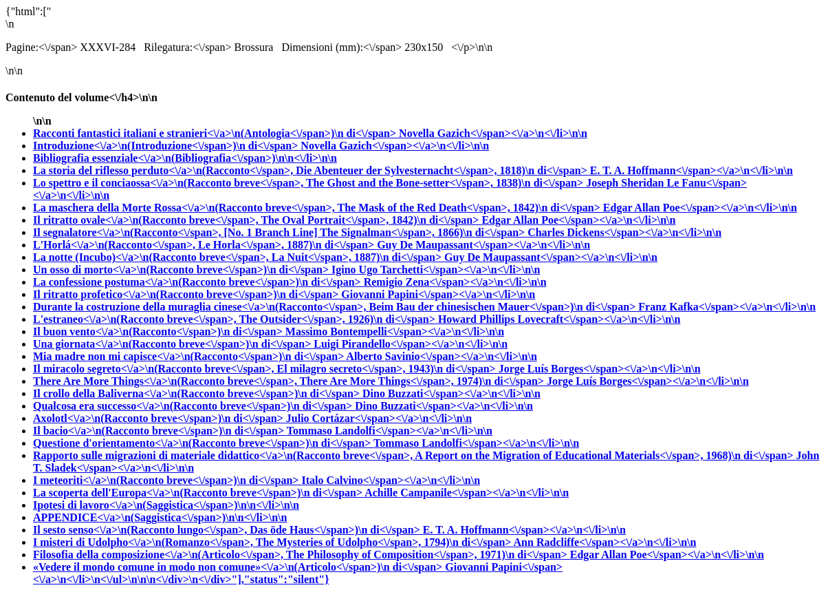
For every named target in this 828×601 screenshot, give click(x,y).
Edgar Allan (700, 207)
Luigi (411, 344)
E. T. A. (691, 170)
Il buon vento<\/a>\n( (159, 331)
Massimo (394, 331)
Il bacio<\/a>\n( (160, 430)
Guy (483, 245)
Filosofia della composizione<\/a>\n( (301, 554)
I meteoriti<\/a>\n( (167, 480)
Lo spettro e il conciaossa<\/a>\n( (309, 183)
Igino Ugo (435, 269)
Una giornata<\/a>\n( (173, 344)
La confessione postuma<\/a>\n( (198, 282)
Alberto (441, 356)
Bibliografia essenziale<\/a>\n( (185, 158)
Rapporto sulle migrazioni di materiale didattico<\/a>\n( (414, 455)
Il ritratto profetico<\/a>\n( (187, 294)
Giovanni (438, 294)
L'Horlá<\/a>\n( (205, 245)
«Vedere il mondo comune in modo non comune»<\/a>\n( (239, 567)
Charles (624, 232)
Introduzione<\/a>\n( (167, 145)
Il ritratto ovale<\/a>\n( (257, 220)
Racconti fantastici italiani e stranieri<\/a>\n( (216, 133)
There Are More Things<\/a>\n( (290, 381)
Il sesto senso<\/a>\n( (228, 530)
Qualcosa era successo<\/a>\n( (194, 406)
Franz (727, 307)
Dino (451, 393)
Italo (390, 480)
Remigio (455, 282)
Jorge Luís (600, 369)
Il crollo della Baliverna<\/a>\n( (197, 393)
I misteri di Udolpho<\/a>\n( (273, 542)
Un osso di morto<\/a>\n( (182, 269)
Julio (379, 418)
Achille (466, 492)
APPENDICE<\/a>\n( (160, 517)
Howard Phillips (559, 319)
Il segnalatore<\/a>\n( (280, 232)
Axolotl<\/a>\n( (159, 418)
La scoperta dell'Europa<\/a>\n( (198, 492)
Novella (493, 133)
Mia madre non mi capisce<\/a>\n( (189, 356)
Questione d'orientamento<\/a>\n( (203, 443)
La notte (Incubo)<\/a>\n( (238, 257)
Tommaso (389, 430)
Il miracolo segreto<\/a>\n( (266, 369)
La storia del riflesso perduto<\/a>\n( (311, 170)
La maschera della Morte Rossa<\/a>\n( (318, 207)
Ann (605, 542)
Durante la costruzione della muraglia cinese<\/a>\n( (335, 307)
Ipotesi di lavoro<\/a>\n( (166, 505)
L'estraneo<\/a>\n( (235, 319)
